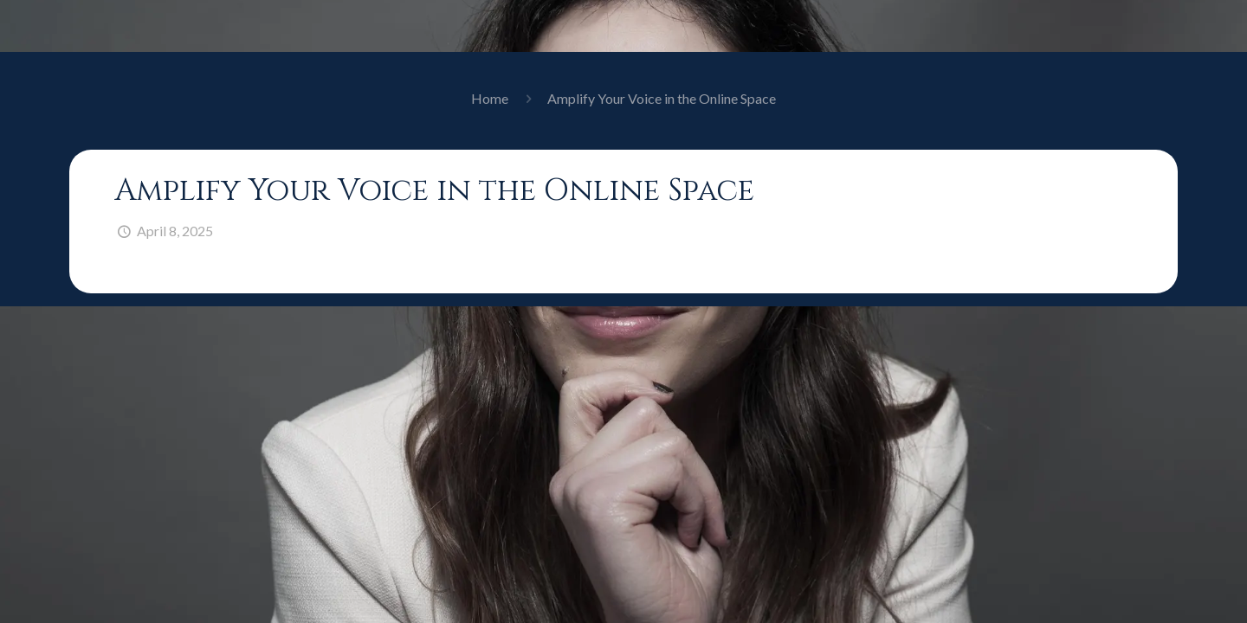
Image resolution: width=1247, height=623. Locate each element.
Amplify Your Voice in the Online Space (661, 98)
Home (489, 98)
